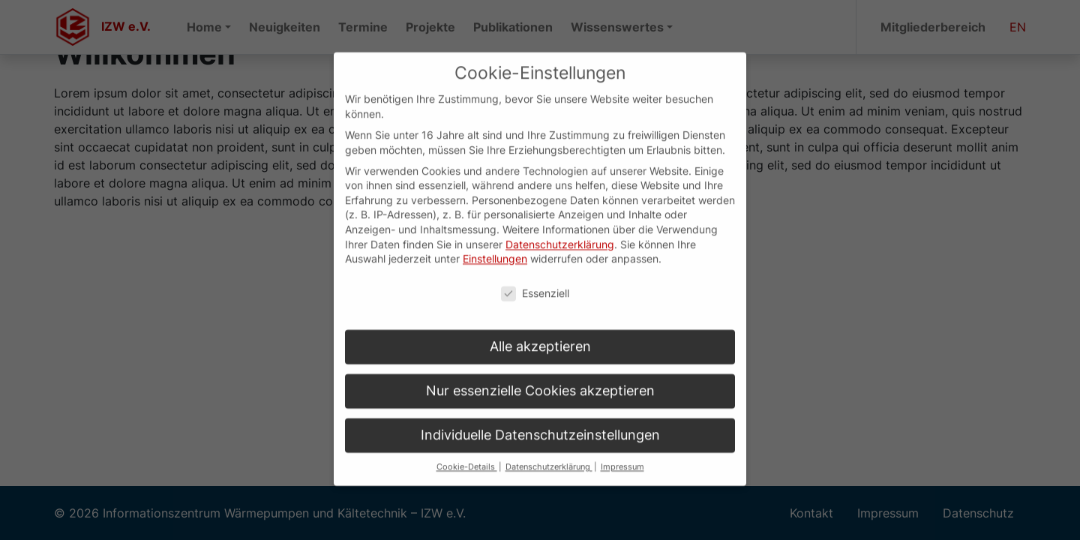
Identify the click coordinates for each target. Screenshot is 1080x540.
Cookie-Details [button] (466, 451)
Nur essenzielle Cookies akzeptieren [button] (540, 374)
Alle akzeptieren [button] (540, 330)
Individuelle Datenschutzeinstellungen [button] (540, 419)
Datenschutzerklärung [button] (549, 451)
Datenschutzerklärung (560, 228)
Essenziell (535, 277)
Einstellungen (495, 242)
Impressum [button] (622, 451)
